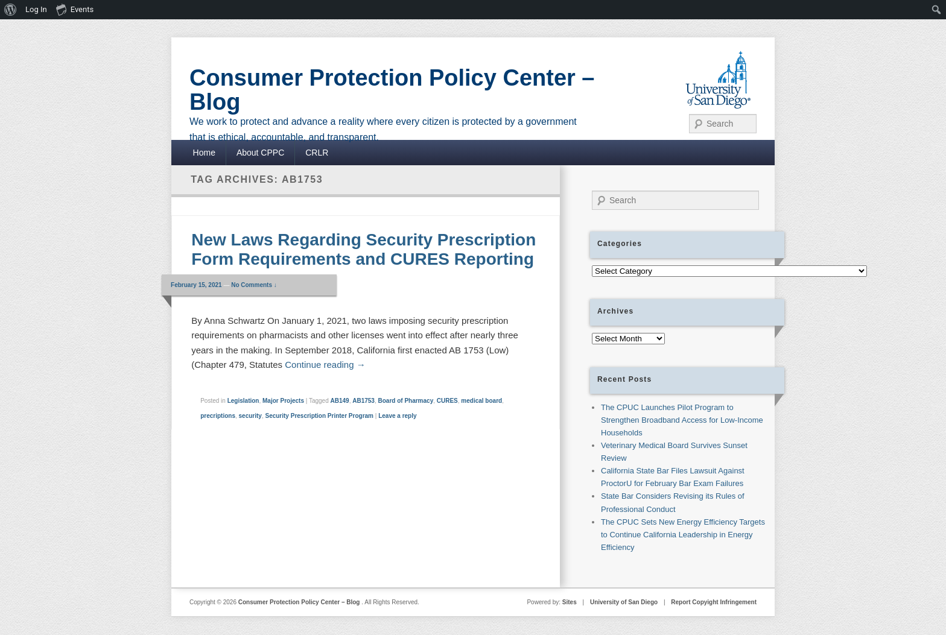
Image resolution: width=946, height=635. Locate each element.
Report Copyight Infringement (714, 602)
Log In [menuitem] (36, 9)
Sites (569, 602)
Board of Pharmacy (406, 400)
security (250, 415)
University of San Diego (624, 602)
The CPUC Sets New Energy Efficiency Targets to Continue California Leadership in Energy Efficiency (683, 534)
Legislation (243, 400)
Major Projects (283, 400)
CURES (447, 400)
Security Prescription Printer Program (319, 415)
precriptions (217, 415)
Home (204, 152)
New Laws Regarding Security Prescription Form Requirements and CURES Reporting (363, 249)
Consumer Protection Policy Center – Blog (392, 90)
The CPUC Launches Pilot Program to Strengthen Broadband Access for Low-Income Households (682, 420)
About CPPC (260, 152)
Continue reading (325, 364)
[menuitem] (10, 9)
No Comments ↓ (254, 285)
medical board (481, 400)
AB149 (340, 400)
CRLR (316, 152)
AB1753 (363, 400)
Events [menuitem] (75, 9)
